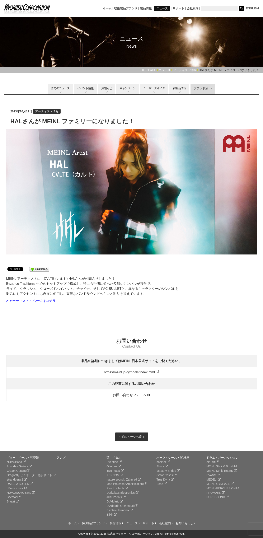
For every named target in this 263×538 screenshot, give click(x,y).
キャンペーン (127, 89)
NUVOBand (16, 462)
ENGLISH (252, 8)
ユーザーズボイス (154, 89)
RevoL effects (117, 488)
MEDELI (213, 479)
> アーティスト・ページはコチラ (31, 301)
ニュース (162, 8)
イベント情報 (85, 89)
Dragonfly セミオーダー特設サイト (31, 475)
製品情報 (146, 8)
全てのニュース (60, 89)
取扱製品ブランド (125, 8)
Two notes (115, 470)
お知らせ (106, 89)
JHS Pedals (116, 497)
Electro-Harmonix (120, 510)
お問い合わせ (185, 523)
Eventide (114, 462)
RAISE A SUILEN (20, 484)
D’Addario (115, 501)
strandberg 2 (17, 479)
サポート (178, 8)
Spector (13, 497)
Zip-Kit (212, 462)
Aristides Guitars (19, 466)
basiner (163, 462)
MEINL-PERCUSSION (222, 488)
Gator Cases (166, 475)
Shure (162, 466)
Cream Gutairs (18, 470)
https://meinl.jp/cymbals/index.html (131, 372)
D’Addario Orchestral (122, 505)
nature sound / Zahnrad (124, 479)
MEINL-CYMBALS (220, 484)
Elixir (112, 514)
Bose (161, 484)
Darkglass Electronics (122, 492)
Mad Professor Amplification (126, 484)
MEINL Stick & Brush (221, 466)
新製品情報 (179, 89)
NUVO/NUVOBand (21, 492)
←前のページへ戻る (131, 436)
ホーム (107, 8)
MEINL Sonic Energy (221, 470)
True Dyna (165, 479)
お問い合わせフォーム (131, 395)
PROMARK (215, 492)
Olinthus (114, 466)
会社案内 (192, 8)
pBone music (17, 488)
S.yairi (13, 501)
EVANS (213, 475)
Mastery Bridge (168, 470)
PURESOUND (217, 497)
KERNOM (115, 475)
